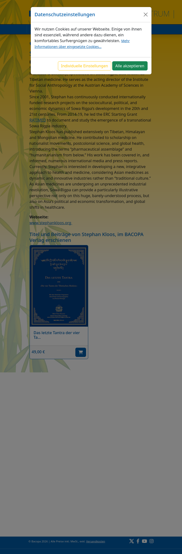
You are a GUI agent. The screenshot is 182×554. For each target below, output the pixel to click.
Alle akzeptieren (129, 66)
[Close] (146, 14)
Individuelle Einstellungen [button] (84, 66)
